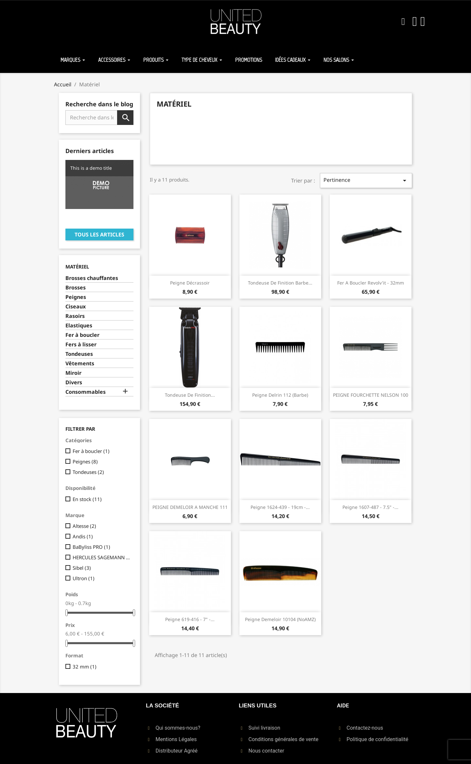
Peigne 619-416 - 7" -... (190, 619)
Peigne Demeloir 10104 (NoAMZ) (280, 619)
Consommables (85, 392)
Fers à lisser (80, 344)
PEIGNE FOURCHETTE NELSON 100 (370, 395)
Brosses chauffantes (91, 278)
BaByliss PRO (91, 547)
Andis (83, 536)
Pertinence (366, 180)
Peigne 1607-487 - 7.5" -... (370, 507)
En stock (87, 499)
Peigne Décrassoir (190, 283)
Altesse (84, 526)
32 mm (84, 666)
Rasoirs (75, 316)
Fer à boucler (82, 335)
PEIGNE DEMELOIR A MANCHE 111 (190, 507)
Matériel (77, 266)
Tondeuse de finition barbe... (280, 283)
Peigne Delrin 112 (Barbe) (280, 395)
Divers (73, 382)
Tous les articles (99, 234)
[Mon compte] (415, 21)
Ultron (84, 578)
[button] (403, 21)
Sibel (82, 567)
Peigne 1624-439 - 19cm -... (280, 507)
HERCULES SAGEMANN (102, 557)
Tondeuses (79, 354)
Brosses (75, 287)
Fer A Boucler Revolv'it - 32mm (370, 283)
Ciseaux (75, 306)
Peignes (75, 297)
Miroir (73, 373)
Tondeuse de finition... (190, 395)
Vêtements (79, 363)
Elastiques (78, 325)
